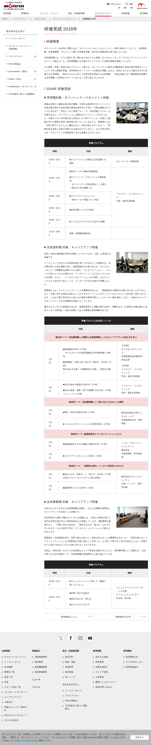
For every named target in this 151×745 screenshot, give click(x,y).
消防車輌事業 (41, 657)
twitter (61, 638)
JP (120, 8)
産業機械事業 (41, 667)
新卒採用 (99, 662)
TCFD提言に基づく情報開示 (22, 94)
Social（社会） (15, 79)
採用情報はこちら (69, 617)
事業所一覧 (9, 672)
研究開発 (127, 651)
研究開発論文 (132, 667)
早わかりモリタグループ (15, 715)
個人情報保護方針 (26, 740)
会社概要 (8, 667)
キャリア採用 (101, 672)
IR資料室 (69, 667)
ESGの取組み (15, 64)
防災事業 (39, 662)
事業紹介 (36, 651)
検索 (131, 4)
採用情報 (97, 651)
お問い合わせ (116, 4)
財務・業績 (70, 662)
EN (126, 8)
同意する (140, 737)
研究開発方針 (132, 657)
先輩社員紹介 (101, 667)
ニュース (36, 679)
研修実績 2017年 (123, 617)
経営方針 (69, 657)
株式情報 (69, 672)
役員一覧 (8, 677)
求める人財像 (101, 657)
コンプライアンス (12, 697)
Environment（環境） (18, 71)
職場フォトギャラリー (105, 682)
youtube (90, 638)
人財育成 (99, 677)
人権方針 (8, 702)
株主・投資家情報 (71, 651)
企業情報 (6, 651)
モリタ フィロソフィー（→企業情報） (21, 47)
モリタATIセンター (134, 662)
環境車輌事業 (41, 672)
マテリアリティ (16, 56)
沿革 (6, 682)
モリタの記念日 (11, 720)
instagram (80, 638)
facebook (70, 638)
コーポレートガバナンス (15, 692)
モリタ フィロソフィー (15, 657)
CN (132, 8)
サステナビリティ (71, 684)
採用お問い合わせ (103, 687)
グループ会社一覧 (12, 687)
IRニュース (70, 677)
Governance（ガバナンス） (21, 86)
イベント (36, 687)
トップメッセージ (17, 38)
